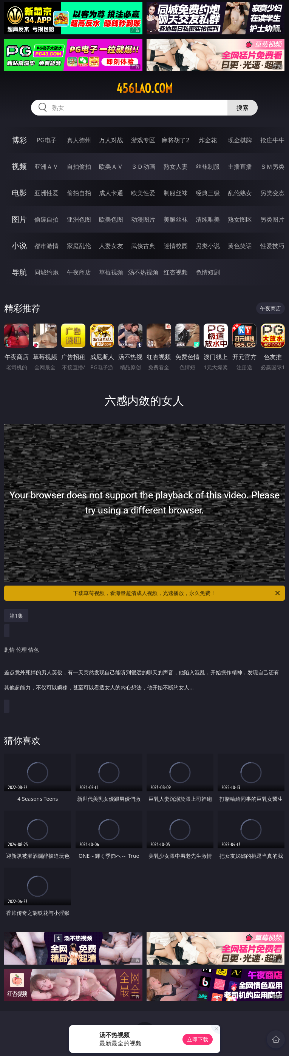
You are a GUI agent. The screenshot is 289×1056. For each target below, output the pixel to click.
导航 (19, 272)
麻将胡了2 (175, 140)
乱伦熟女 (240, 193)
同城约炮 (46, 272)
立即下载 (197, 1039)
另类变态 (272, 193)
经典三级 (208, 193)
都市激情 (46, 246)
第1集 (16, 615)
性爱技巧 (272, 246)
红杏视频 (176, 272)
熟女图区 (240, 219)
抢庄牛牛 (272, 140)
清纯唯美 (208, 219)
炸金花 (208, 140)
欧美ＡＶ (111, 166)
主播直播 (240, 166)
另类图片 (272, 219)
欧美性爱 (143, 193)
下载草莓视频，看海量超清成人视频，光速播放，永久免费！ (177, 593)
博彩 (19, 140)
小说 (19, 245)
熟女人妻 (176, 166)
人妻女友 (111, 246)
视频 (19, 166)
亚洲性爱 (46, 193)
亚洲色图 (79, 219)
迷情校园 (176, 246)
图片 (19, 219)
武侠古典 (143, 246)
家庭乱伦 (79, 246)
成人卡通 (111, 193)
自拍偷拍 (79, 166)
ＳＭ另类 (272, 166)
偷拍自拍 (79, 193)
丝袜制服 (208, 166)
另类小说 (208, 246)
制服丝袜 (176, 193)
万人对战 (111, 140)
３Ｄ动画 (143, 166)
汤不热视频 (143, 272)
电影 (19, 193)
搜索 (242, 107)
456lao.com (144, 88)
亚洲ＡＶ (46, 166)
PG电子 (47, 140)
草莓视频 (111, 272)
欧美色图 (111, 219)
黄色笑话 (240, 246)
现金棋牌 (240, 140)
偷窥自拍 (46, 219)
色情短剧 (208, 272)
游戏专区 (143, 140)
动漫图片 (143, 219)
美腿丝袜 (176, 219)
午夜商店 (79, 272)
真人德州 (79, 140)
